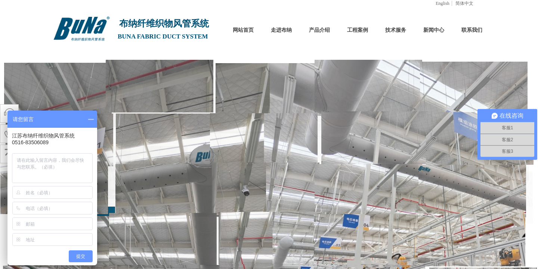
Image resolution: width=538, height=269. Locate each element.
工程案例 (357, 30)
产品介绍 (319, 30)
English (442, 3)
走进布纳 (281, 30)
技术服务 (395, 30)
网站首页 (243, 30)
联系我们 (471, 30)
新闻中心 (433, 30)
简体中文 (464, 3)
